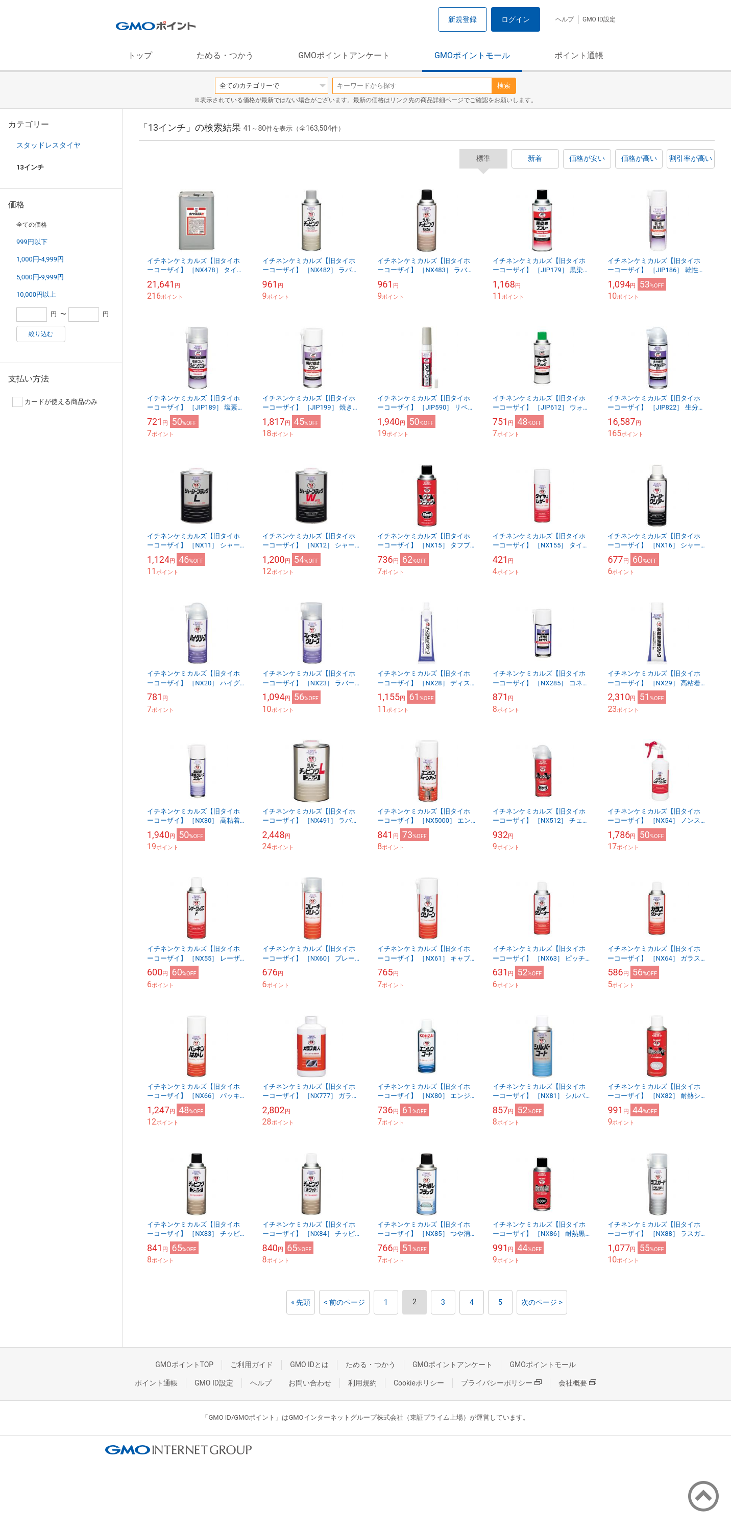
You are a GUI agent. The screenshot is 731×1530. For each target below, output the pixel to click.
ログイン (515, 19)
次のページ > (542, 1302)
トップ (140, 55)
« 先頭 (300, 1302)
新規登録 (462, 19)
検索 (503, 85)
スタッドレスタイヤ (48, 145)
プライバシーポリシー (501, 1383)
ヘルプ (564, 19)
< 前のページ (344, 1302)
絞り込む (41, 334)
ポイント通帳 (578, 55)
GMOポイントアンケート (344, 55)
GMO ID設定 (599, 19)
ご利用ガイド (251, 1364)
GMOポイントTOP (184, 1364)
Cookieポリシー (419, 1383)
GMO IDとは (309, 1364)
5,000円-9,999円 (40, 277)
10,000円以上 (36, 294)
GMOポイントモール (472, 55)
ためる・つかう (225, 55)
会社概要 (577, 1383)
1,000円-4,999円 (40, 259)
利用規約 (362, 1383)
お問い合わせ (309, 1383)
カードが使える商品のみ (55, 402)
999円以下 (31, 242)
